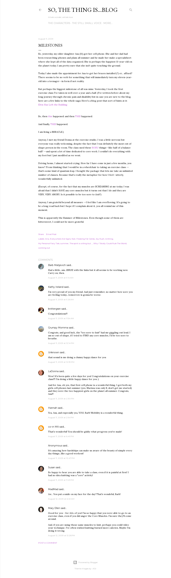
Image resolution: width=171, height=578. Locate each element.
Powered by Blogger (85, 562)
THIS (78, 116)
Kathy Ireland (55, 286)
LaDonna (53, 371)
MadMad (53, 489)
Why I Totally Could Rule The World (110, 243)
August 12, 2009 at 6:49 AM (61, 499)
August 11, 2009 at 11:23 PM (61, 480)
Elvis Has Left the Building (52, 104)
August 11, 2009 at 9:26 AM (61, 299)
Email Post (51, 234)
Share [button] (41, 234)
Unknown (53, 352)
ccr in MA (53, 426)
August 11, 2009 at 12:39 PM (61, 362)
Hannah (52, 407)
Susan (51, 467)
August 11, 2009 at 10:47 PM (61, 458)
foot (73, 239)
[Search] (131, 9)
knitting (109, 239)
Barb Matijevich (57, 265)
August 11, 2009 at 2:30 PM (61, 398)
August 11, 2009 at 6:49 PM (61, 436)
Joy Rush (100, 239)
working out (44, 248)
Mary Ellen (54, 508)
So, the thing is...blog (83, 10)
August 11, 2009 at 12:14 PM (61, 343)
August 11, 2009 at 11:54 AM (61, 318)
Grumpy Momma (58, 327)
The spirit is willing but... (81, 243)
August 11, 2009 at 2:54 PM (61, 417)
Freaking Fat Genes (85, 239)
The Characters (59, 23)
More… (108, 23)
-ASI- (94, 568)
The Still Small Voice (87, 23)
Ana (47, 239)
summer (64, 243)
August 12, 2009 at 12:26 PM (61, 535)
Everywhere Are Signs (60, 239)
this (50, 116)
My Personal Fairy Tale (48, 243)
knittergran (54, 308)
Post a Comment (47, 543)
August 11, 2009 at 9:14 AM (60, 277)
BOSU (95, 147)
